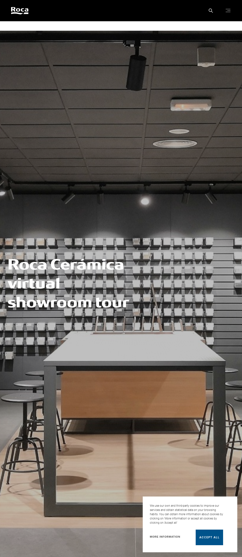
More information (165, 536)
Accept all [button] (209, 537)
